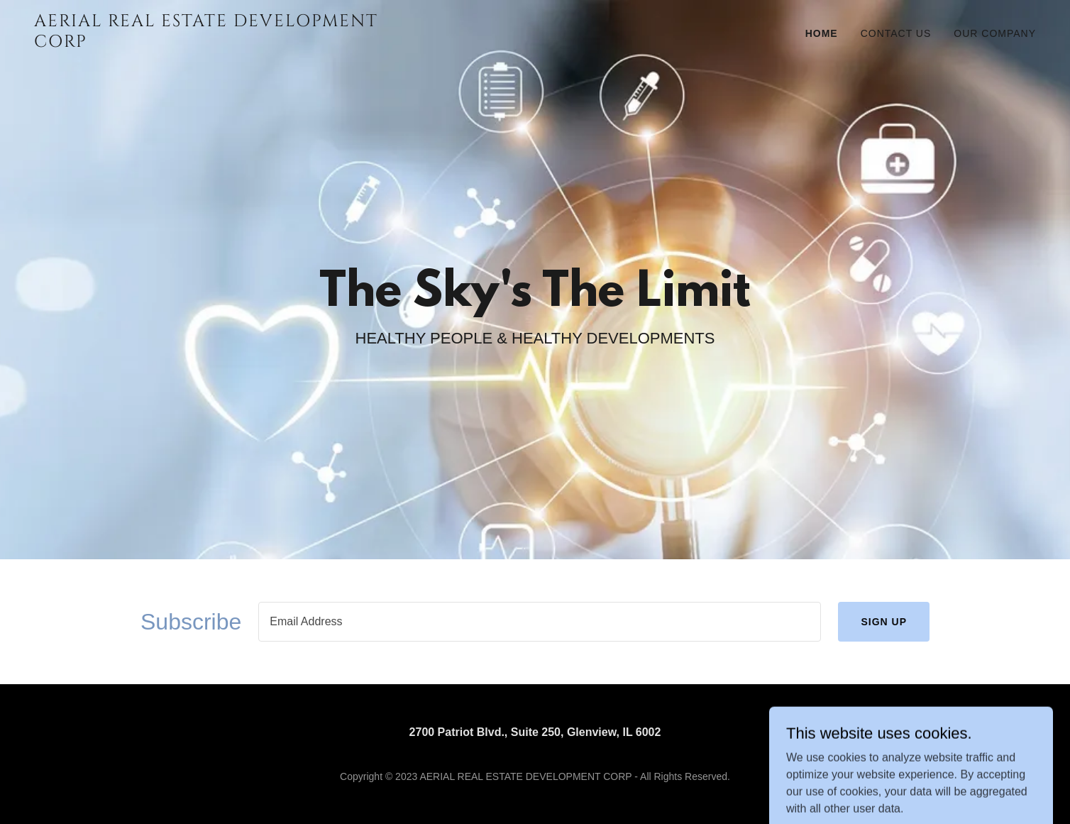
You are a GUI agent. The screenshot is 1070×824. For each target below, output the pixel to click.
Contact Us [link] (896, 33)
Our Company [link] (995, 33)
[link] (209, 43)
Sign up (884, 621)
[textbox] (539, 622)
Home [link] (821, 33)
